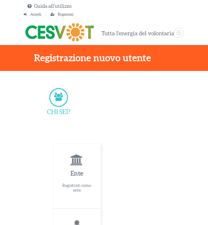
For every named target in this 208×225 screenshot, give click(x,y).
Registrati (65, 14)
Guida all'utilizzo (52, 6)
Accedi (35, 14)
